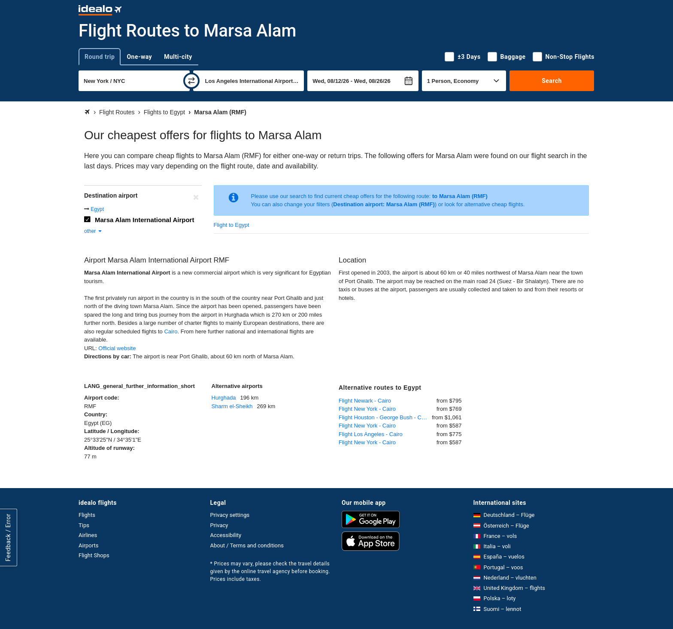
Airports (88, 545)
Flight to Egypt (231, 225)
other (93, 231)
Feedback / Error (8, 537)
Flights (87, 515)
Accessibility (226, 535)
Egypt (97, 209)
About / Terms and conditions (247, 545)
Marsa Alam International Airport (144, 219)
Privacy (219, 525)
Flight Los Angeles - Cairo (371, 434)
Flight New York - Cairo (367, 409)
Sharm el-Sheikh (232, 406)
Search (552, 80)
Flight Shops (94, 555)
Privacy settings (230, 515)
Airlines (88, 535)
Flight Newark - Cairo (365, 400)
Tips (84, 525)
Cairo (170, 331)
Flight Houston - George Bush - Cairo (385, 417)
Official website (117, 348)
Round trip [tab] (100, 56)
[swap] (191, 81)
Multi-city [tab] (178, 56)
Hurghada (224, 397)
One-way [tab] (139, 56)
